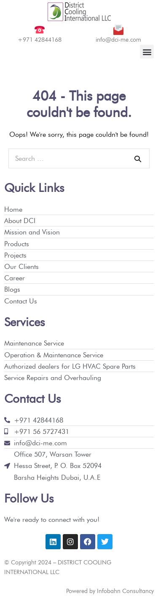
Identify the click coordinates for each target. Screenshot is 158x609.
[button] (147, 52)
